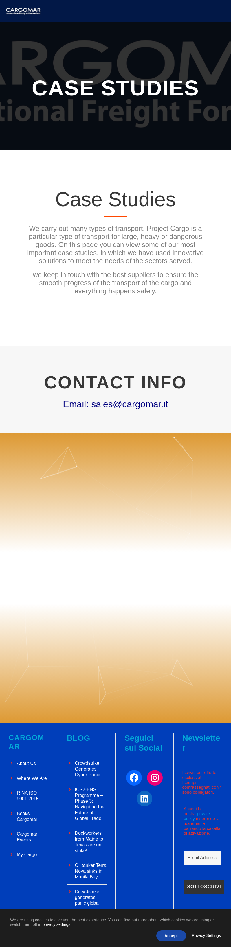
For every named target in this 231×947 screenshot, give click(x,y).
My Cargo (27, 854)
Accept (171, 935)
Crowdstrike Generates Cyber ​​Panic (87, 769)
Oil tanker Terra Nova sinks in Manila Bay (91, 871)
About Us (26, 763)
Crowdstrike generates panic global (87, 897)
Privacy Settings (206, 935)
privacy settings (56, 924)
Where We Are (32, 778)
